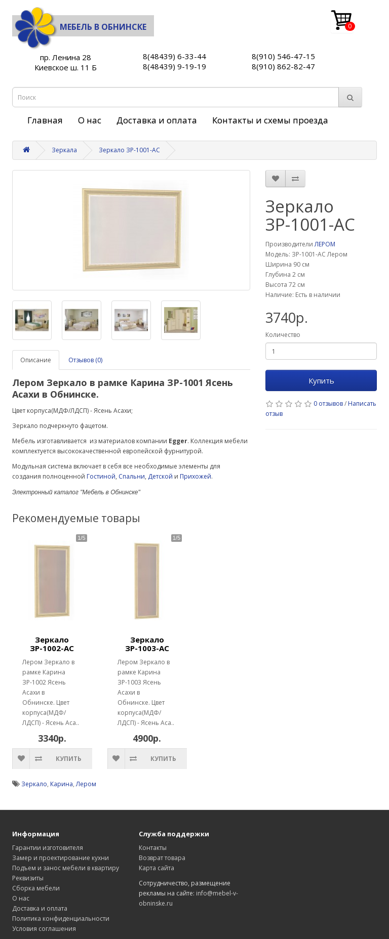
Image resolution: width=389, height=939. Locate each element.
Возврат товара (162, 857)
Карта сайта (156, 868)
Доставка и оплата (156, 120)
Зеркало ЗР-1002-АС (52, 643)
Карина (61, 784)
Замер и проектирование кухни (60, 857)
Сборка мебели (36, 888)
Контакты (153, 847)
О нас (89, 120)
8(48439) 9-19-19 (174, 66)
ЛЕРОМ (325, 244)
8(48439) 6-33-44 (174, 56)
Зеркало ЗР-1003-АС (147, 643)
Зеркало (34, 784)
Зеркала (64, 150)
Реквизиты (28, 878)
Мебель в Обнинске (79, 26)
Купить (321, 380)
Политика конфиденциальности (60, 918)
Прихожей (195, 476)
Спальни (132, 476)
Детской (160, 476)
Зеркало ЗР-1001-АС (129, 150)
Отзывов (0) (85, 360)
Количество (282, 334)
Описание (35, 360)
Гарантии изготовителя (47, 847)
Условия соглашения (44, 928)
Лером (86, 784)
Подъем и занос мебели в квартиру (65, 868)
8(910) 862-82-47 (283, 66)
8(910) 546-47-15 (283, 56)
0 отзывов (328, 403)
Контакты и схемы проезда (270, 120)
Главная (45, 120)
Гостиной (101, 476)
